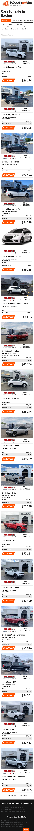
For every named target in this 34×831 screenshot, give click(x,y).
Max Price (20, 25)
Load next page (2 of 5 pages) (17, 796)
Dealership (15, 29)
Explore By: (6, 20)
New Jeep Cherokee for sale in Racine (12, 824)
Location (5, 29)
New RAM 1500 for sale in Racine (10, 821)
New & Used (17, 20)
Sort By (25, 29)
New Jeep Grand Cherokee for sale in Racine (14, 822)
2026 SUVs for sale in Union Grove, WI (12, 807)
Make (4, 25)
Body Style (28, 20)
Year (11, 25)
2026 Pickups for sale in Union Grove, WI (13, 809)
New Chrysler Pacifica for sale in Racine (12, 826)
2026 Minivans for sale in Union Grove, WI (13, 811)
